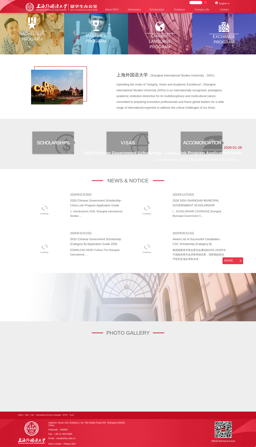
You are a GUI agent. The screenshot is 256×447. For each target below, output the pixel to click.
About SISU (112, 9)
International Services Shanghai (48, 415)
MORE (233, 261)
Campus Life (202, 9)
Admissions (134, 9)
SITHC (65, 415)
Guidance (179, 9)
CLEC (72, 415)
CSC (32, 415)
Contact (224, 9)
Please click (70, 443)
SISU (27, 415)
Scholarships (156, 9)
